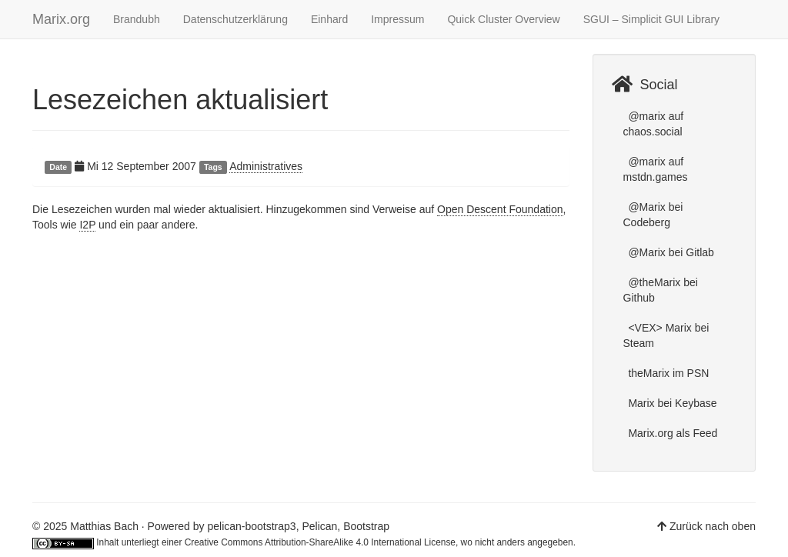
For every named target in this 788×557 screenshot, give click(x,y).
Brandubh (136, 19)
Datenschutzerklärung (235, 19)
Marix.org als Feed (672, 433)
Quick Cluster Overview (503, 19)
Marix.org (61, 19)
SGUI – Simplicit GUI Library (651, 19)
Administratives (265, 166)
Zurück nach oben (712, 526)
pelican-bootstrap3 (251, 526)
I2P (87, 224)
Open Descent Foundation (500, 209)
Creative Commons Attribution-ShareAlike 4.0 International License (320, 542)
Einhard (329, 19)
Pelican (319, 526)
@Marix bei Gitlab (670, 252)
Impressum (397, 19)
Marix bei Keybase (671, 403)
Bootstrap (366, 526)
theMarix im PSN (668, 373)
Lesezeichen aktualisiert (180, 99)
